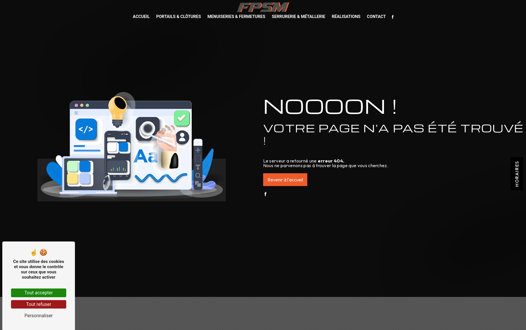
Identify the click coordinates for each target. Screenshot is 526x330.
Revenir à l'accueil (285, 180)
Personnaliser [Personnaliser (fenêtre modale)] (38, 315)
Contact (376, 16)
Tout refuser (38, 304)
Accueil (141, 16)
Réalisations (346, 16)
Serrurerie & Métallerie (298, 16)
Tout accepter (38, 292)
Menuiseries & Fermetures (236, 16)
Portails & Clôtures (178, 16)
